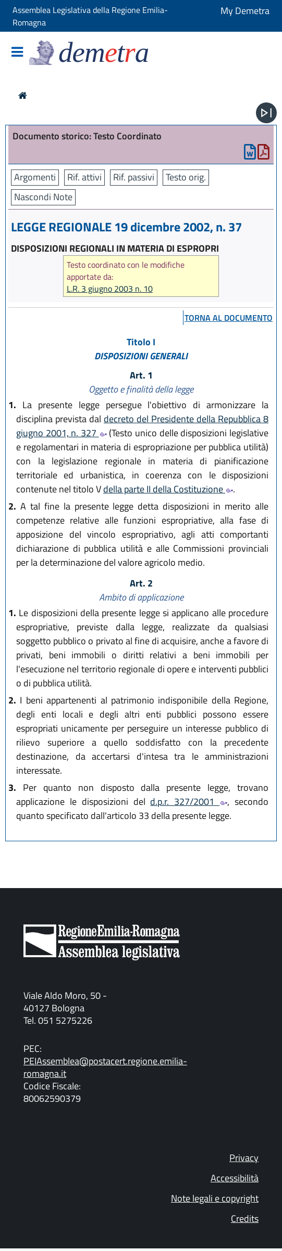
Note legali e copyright (215, 1198)
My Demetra (244, 11)
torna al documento (229, 317)
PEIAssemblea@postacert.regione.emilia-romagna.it (105, 1067)
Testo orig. (186, 177)
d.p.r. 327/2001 (188, 801)
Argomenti (35, 177)
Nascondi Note (43, 197)
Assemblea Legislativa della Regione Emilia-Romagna (90, 16)
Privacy (244, 1158)
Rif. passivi (133, 177)
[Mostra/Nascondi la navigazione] (17, 52)
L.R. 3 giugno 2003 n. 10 (110, 289)
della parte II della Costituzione (168, 489)
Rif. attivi (84, 177)
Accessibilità (235, 1178)
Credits (245, 1218)
